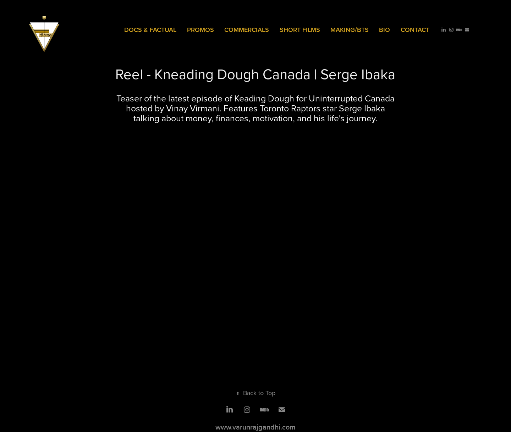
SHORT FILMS (300, 29)
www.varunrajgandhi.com (255, 427)
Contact (415, 29)
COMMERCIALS (246, 29)
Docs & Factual (150, 29)
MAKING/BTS (349, 29)
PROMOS (200, 29)
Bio (384, 29)
